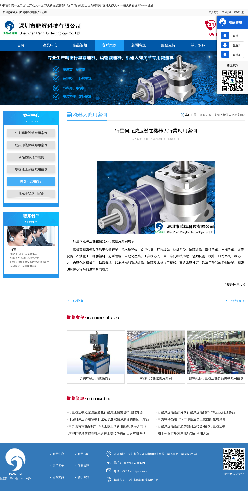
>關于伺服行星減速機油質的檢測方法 (182, 433)
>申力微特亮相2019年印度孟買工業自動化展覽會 (190, 419)
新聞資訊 (138, 45)
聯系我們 (239, 12)
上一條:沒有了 (77, 301)
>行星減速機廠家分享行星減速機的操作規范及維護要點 (195, 412)
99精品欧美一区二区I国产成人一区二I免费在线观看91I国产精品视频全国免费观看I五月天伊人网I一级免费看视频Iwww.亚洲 (76, 5)
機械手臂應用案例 (31, 193)
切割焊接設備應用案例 (31, 133)
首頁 (20, 45)
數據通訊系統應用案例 (31, 169)
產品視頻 (80, 45)
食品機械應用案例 (31, 157)
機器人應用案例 (31, 181)
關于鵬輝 (198, 45)
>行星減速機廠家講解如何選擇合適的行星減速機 (190, 426)
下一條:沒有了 (235, 301)
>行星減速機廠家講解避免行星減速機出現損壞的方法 (105, 412)
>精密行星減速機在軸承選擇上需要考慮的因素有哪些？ (106, 433)
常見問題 (213, 12)
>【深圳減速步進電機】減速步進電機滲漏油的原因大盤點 (108, 419)
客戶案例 (109, 45)
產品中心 (50, 45)
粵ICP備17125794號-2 (21, 478)
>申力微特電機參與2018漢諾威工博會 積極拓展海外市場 (107, 426)
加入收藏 (226, 12)
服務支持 (168, 45)
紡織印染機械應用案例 (31, 145)
